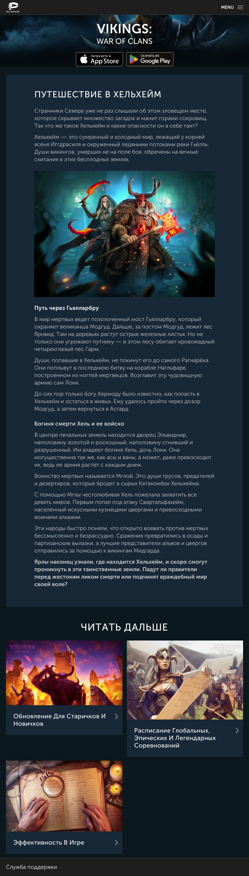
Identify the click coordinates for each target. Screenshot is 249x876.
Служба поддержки (31, 867)
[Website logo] (13, 7)
